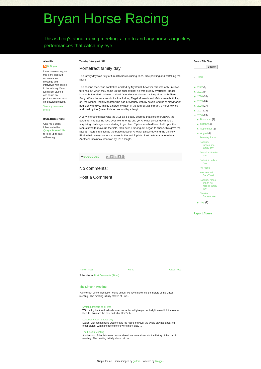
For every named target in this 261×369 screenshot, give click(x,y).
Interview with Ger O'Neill (207, 174)
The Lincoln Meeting (93, 286)
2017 (200, 110)
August (204, 133)
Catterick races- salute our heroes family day (208, 184)
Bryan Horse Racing (106, 18)
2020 (200, 96)
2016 (200, 115)
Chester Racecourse (207, 195)
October (204, 124)
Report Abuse (203, 213)
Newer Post (86, 269)
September (206, 128)
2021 (200, 91)
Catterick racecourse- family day (207, 145)
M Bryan (52, 66)
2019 (200, 101)
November (206, 119)
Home (131, 269)
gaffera (136, 361)
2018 (200, 105)
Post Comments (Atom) (106, 275)
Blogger (159, 361)
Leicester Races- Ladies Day (97, 319)
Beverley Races (208, 137)
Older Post (175, 269)
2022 (200, 87)
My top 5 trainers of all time (96, 307)
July (202, 202)
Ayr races (205, 167)
